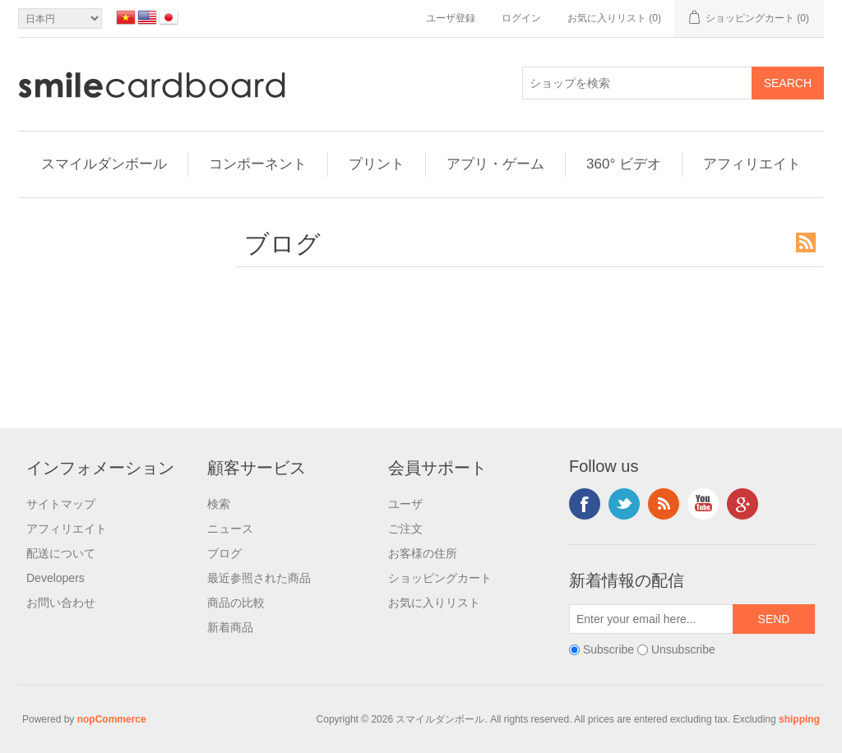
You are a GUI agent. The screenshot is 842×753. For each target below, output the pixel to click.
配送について (60, 553)
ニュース (230, 528)
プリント (377, 164)
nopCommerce (111, 719)
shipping (799, 719)
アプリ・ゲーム (495, 164)
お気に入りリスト (434, 602)
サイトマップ (60, 503)
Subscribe (608, 649)
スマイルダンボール (104, 164)
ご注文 (405, 528)
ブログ (224, 553)
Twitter (624, 504)
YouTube (703, 504)
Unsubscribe (683, 649)
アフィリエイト (752, 164)
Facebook (584, 504)
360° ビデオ (623, 164)
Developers (55, 577)
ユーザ (405, 503)
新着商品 (230, 627)
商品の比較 (236, 602)
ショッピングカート (440, 577)
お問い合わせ (60, 602)
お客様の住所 (422, 553)
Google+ (742, 504)
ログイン (521, 18)
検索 (218, 503)
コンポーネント (258, 164)
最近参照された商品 (259, 577)
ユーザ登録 (450, 18)
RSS (806, 242)
